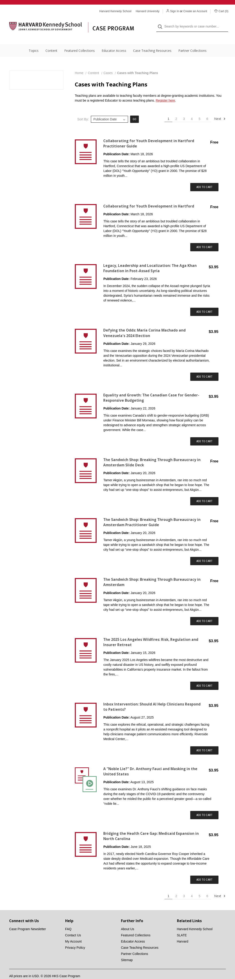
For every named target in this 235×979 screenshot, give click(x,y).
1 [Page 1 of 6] (168, 109)
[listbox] (109, 110)
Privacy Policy (75, 938)
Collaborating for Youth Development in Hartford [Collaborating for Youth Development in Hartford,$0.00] (148, 197)
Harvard (182, 932)
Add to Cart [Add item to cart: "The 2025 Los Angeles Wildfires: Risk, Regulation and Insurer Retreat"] (204, 676)
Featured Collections (79, 41)
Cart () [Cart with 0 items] (221, 11)
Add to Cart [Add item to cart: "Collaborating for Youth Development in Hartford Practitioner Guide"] (204, 178)
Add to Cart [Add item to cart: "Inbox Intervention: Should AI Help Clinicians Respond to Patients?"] (204, 741)
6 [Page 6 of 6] (207, 109)
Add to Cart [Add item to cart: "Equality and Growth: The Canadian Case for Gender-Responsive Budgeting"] (204, 432)
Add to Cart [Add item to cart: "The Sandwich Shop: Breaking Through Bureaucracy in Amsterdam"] (204, 612)
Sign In (174, 11)
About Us (127, 920)
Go (134, 110)
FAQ (68, 920)
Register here (165, 91)
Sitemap (127, 951)
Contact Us (73, 926)
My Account (73, 932)
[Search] (161, 22)
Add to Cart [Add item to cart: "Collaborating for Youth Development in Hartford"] (204, 238)
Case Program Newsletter (27, 920)
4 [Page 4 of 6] (192, 109)
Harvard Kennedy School (195, 920)
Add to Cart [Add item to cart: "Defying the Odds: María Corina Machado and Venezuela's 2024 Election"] (204, 367)
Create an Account (195, 11)
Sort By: (83, 110)
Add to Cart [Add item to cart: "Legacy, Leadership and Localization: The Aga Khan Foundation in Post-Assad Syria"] (204, 302)
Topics (34, 41)
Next (220, 109)
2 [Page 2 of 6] (176, 109)
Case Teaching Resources (152, 41)
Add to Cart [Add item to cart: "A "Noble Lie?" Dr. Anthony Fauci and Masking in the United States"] (204, 806)
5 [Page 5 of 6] (199, 109)
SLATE (182, 926)
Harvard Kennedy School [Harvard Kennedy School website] (115, 11)
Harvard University (147, 11)
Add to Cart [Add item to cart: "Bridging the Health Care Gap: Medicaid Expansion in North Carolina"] (204, 870)
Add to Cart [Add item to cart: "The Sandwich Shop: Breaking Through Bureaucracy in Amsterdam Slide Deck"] (204, 492)
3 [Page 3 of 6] (184, 109)
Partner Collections (192, 41)
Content (51, 41)
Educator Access (114, 41)
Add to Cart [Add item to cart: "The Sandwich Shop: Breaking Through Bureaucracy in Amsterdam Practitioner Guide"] (204, 551)
